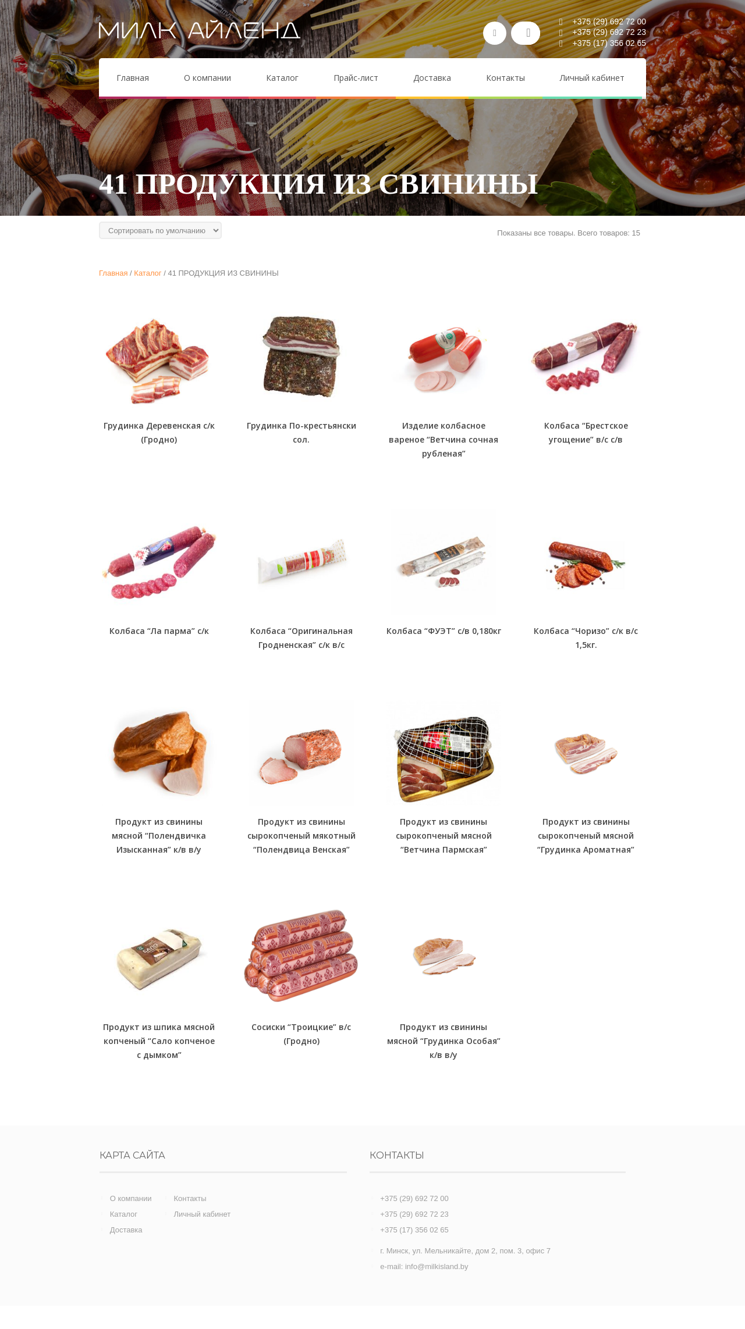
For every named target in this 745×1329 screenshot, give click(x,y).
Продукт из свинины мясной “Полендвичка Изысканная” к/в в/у (159, 835)
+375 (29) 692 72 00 (414, 1198)
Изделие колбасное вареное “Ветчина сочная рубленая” (443, 439)
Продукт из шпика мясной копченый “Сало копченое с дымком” (159, 1040)
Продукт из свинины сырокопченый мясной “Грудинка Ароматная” (585, 835)
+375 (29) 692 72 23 (414, 1214)
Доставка (126, 1229)
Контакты (189, 1198)
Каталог (123, 1214)
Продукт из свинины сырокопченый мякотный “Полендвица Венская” (301, 835)
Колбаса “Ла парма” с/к (159, 630)
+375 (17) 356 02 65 (414, 1229)
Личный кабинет (201, 1214)
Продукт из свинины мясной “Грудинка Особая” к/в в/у (444, 1040)
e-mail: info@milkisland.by (424, 1266)
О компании (131, 1198)
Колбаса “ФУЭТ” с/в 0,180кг (443, 630)
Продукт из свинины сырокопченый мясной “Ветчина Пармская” (444, 835)
